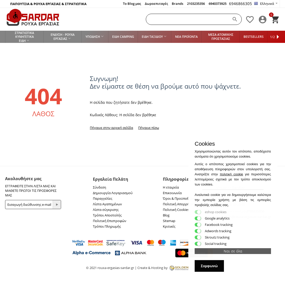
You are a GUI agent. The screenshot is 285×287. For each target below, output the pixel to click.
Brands (177, 3)
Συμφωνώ (209, 266)
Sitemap (169, 220)
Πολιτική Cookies (176, 209)
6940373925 (217, 3)
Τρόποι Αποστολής (107, 215)
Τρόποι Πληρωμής (107, 226)
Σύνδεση (99, 187)
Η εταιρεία (171, 187)
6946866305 (240, 3)
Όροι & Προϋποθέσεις (180, 198)
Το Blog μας (132, 3)
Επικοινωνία (172, 193)
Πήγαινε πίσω (148, 127)
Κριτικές (169, 226)
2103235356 (196, 3)
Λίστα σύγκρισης (106, 209)
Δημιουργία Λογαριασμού (113, 193)
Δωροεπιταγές (156, 3)
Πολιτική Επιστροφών (109, 220)
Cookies (205, 143)
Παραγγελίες (102, 198)
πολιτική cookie (231, 174)
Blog (166, 215)
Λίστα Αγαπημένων (107, 204)
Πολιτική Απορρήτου (179, 204)
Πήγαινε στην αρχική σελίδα (111, 127)
